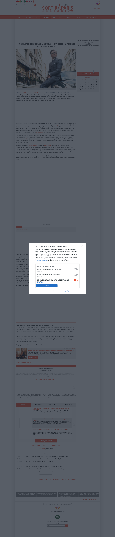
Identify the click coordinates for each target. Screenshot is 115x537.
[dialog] (57, 268)
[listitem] (57, 266)
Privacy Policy (66, 291)
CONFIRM (47, 285)
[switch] (76, 269)
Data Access (57, 291)
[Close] (82, 246)
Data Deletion (49, 291)
